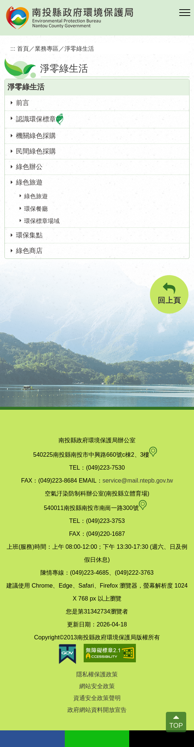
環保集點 (29, 235)
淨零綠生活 (79, 48)
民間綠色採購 (36, 151)
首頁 (23, 48)
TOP (176, 725)
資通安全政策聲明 (97, 698)
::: (13, 48)
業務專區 (46, 48)
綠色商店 (29, 250)
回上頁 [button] (169, 293)
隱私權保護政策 (97, 674)
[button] (184, 13)
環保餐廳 (36, 209)
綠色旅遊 (29, 182)
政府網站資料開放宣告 (97, 710)
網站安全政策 (97, 686)
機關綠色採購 (36, 135)
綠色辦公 (29, 166)
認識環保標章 (39, 119)
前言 (22, 103)
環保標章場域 (42, 221)
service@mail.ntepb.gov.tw (138, 480)
